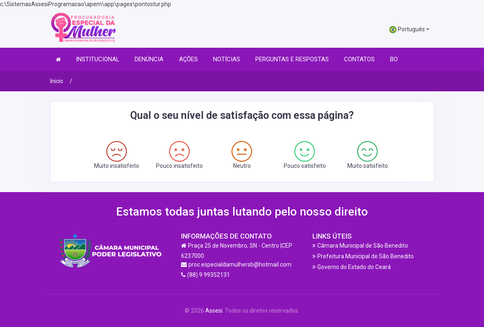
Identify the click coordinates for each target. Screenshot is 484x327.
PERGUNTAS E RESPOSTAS (292, 59)
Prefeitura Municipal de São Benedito (365, 256)
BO (394, 59)
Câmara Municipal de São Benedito (362, 245)
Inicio (56, 81)
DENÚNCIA (149, 59)
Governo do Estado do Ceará (354, 267)
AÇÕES (188, 59)
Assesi (214, 310)
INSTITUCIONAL (97, 59)
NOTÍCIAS (226, 59)
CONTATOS (359, 59)
